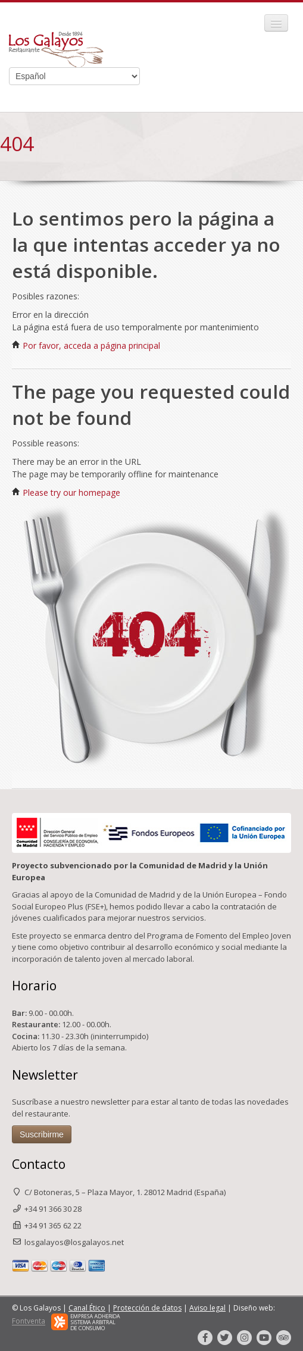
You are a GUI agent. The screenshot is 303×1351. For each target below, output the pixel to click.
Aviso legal (207, 1308)
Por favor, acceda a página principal (86, 345)
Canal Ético (86, 1308)
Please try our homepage (66, 492)
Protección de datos (147, 1308)
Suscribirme (42, 1134)
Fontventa (28, 1321)
